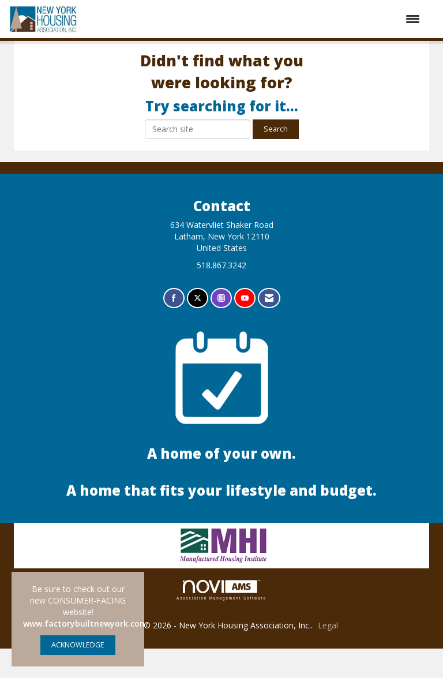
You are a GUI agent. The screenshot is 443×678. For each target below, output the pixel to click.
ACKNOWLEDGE (77, 645)
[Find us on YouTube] (245, 328)
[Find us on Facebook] (174, 328)
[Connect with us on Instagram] (221, 328)
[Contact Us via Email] (269, 328)
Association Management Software (221, 619)
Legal (328, 654)
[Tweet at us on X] (197, 328)
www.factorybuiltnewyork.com (85, 623)
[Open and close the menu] (255, 19)
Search (276, 158)
